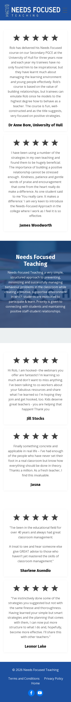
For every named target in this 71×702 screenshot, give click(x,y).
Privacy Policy (53, 678)
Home (35, 683)
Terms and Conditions (24, 678)
